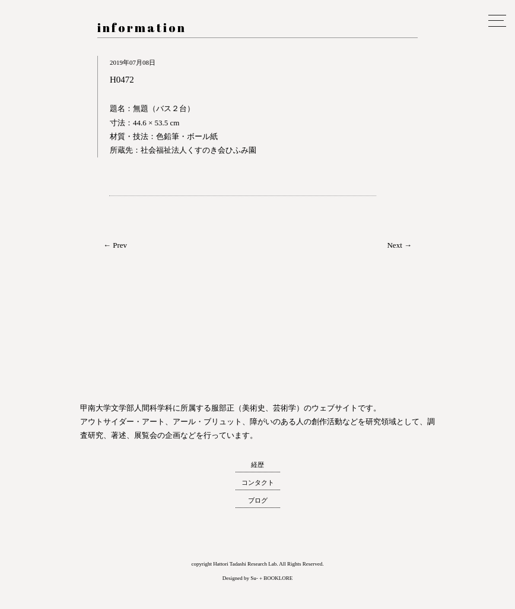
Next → (399, 245)
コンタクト (257, 482)
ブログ (258, 500)
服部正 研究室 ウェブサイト (33, 105)
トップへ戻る (35, 587)
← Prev (115, 245)
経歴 (257, 464)
